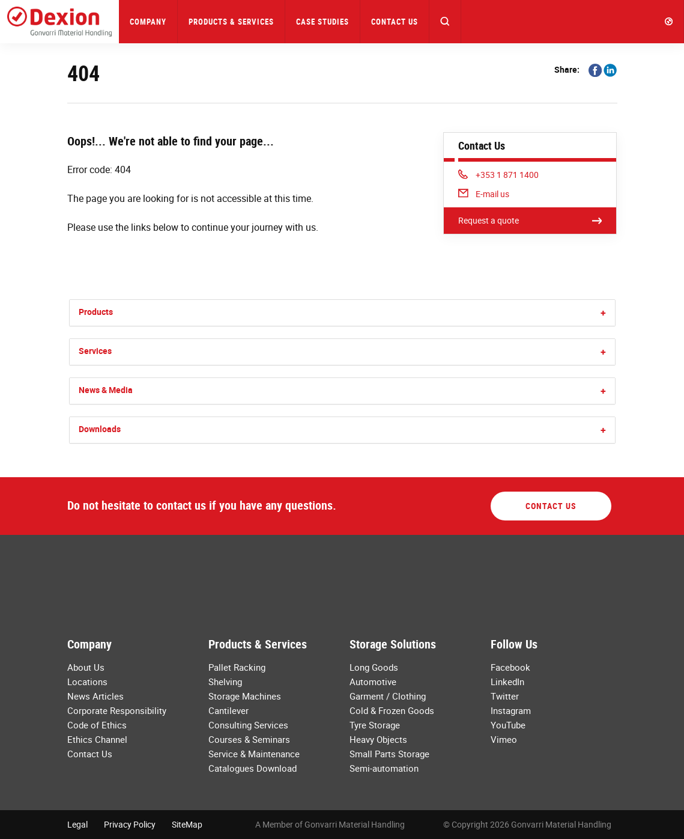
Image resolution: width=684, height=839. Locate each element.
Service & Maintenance (254, 754)
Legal (77, 824)
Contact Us (394, 21)
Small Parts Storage (389, 754)
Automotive (373, 682)
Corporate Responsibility (116, 710)
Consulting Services (248, 725)
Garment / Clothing (388, 696)
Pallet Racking (236, 667)
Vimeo (504, 739)
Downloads (100, 429)
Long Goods (374, 667)
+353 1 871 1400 (498, 174)
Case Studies (322, 21)
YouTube (508, 725)
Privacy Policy (130, 824)
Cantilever (228, 710)
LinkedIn (507, 682)
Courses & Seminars (249, 739)
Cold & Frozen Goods (392, 710)
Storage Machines (244, 696)
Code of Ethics (97, 725)
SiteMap (187, 824)
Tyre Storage (375, 725)
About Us (85, 667)
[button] (445, 21)
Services (95, 350)
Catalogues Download (252, 768)
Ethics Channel (97, 739)
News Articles (95, 696)
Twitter (505, 696)
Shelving (225, 682)
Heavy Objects (378, 739)
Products (96, 311)
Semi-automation (384, 768)
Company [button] (148, 21)
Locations (87, 682)
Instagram (511, 710)
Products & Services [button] (231, 21)
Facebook (510, 667)
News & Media (106, 389)
